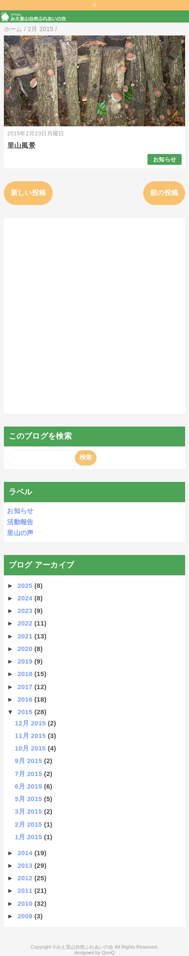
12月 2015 (31, 723)
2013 (25, 865)
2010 (25, 903)
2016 (25, 699)
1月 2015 (29, 837)
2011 (25, 890)
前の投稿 (164, 192)
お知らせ (164, 159)
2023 (25, 610)
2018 (25, 673)
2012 (25, 878)
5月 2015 (29, 798)
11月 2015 (31, 735)
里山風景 (21, 145)
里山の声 (20, 532)
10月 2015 (31, 748)
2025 (25, 585)
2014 (25, 853)
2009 (25, 916)
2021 (25, 636)
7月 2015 (29, 773)
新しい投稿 (28, 192)
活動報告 (20, 522)
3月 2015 (29, 811)
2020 (25, 648)
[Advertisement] (94, 315)
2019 (25, 661)
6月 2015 (29, 786)
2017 (25, 686)
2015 (25, 711)
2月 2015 (29, 824)
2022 (25, 623)
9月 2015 (29, 760)
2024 (25, 598)
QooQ (108, 952)
